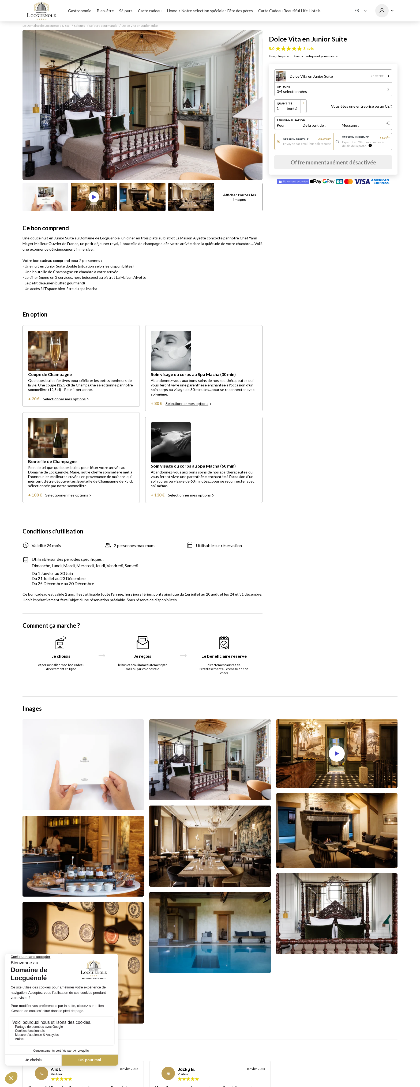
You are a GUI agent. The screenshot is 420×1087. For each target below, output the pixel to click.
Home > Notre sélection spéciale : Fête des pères (210, 10)
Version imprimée (366, 137)
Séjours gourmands (103, 25)
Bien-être (105, 10)
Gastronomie (79, 10)
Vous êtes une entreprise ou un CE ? (361, 106)
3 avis (308, 48)
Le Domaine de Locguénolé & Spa (46, 25)
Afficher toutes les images (239, 197)
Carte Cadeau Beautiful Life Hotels (289, 10)
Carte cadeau (150, 10)
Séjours (126, 10)
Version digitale (307, 139)
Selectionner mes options (66, 399)
